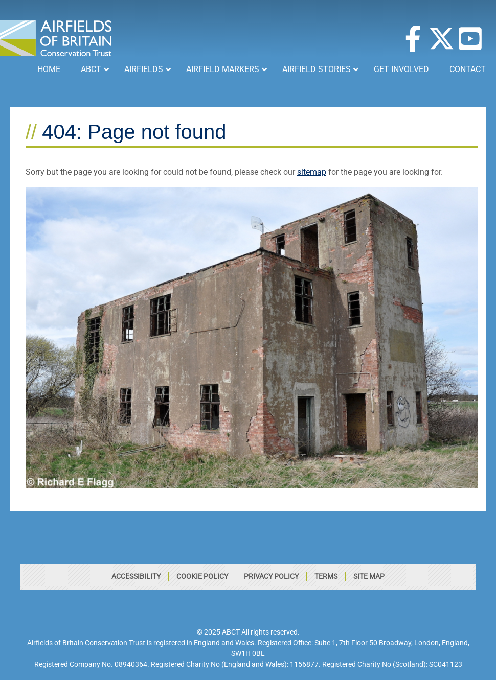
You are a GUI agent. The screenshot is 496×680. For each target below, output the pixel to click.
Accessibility (136, 576)
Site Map (369, 576)
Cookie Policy (202, 576)
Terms (325, 576)
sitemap (311, 172)
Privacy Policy (271, 576)
